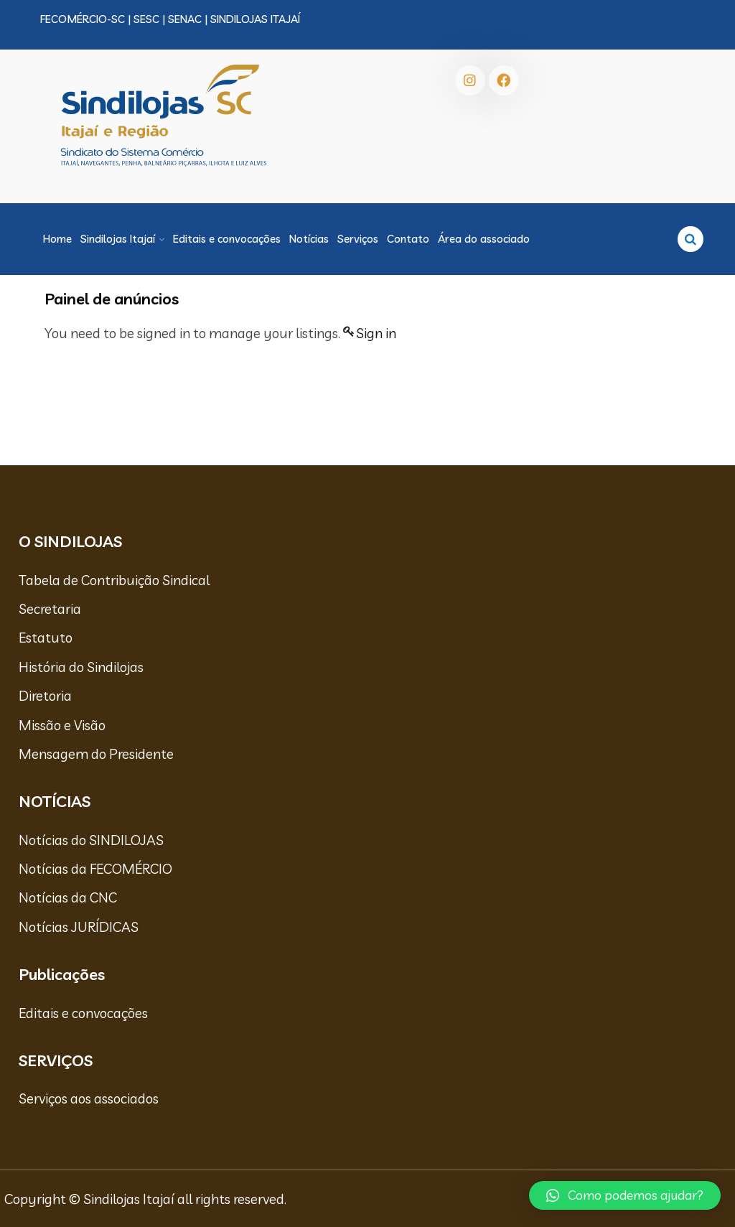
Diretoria (45, 695)
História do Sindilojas (81, 667)
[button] (625, 1195)
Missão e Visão (62, 725)
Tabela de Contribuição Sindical (114, 580)
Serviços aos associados (89, 1098)
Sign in (376, 333)
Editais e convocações (227, 239)
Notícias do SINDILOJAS (91, 840)
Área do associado (484, 239)
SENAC (185, 19)
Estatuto (45, 637)
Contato (408, 239)
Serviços (357, 239)
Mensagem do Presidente (96, 753)
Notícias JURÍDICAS (79, 927)
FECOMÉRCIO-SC (82, 19)
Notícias (309, 239)
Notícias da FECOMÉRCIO (95, 868)
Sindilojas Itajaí (117, 239)
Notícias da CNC (68, 897)
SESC (146, 19)
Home (57, 239)
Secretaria (50, 608)
